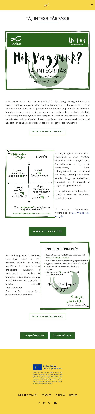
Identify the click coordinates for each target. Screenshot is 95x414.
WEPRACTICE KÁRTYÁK (47, 231)
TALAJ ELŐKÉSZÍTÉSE (34, 335)
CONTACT (46, 395)
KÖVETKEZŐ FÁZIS (62, 335)
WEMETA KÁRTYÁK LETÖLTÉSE (47, 132)
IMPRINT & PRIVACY (27, 395)
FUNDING (60, 395)
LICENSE (73, 395)
